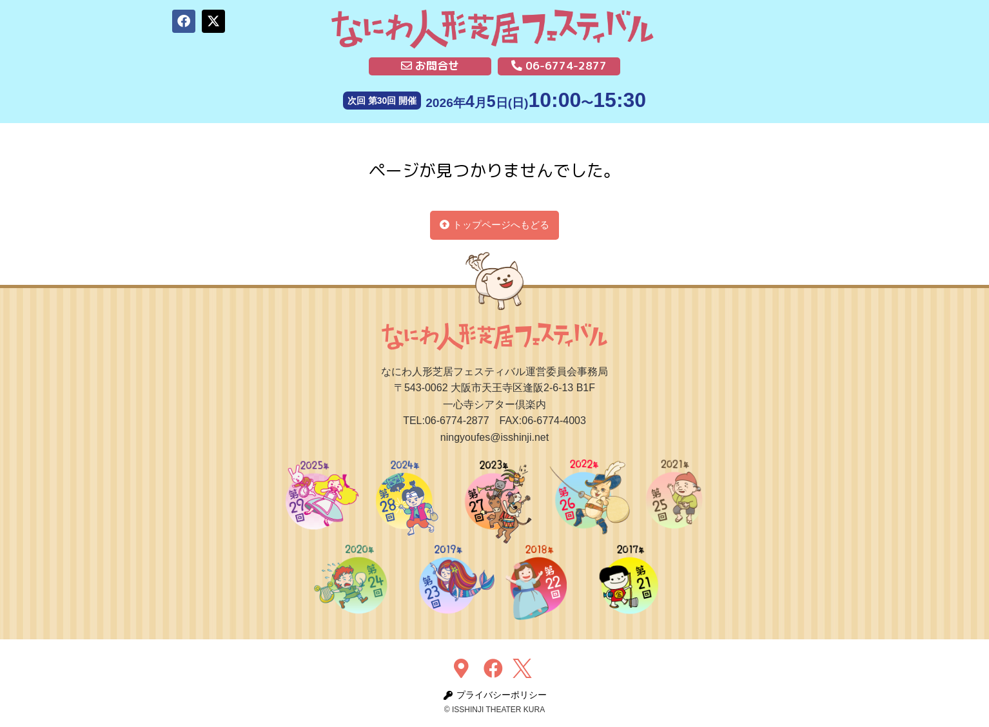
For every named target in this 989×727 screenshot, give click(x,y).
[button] (183, 21)
